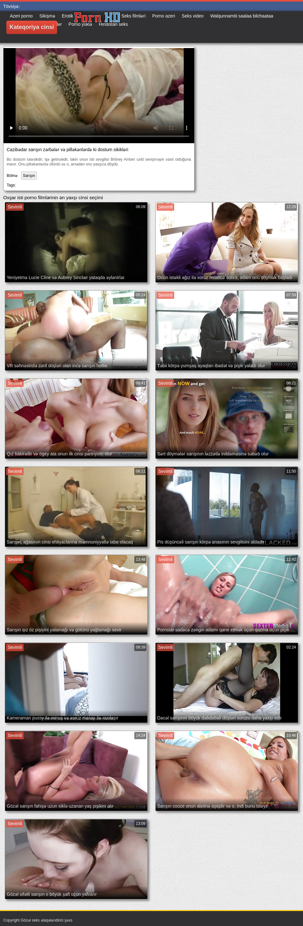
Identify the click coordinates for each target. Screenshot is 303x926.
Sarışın (29, 175)
